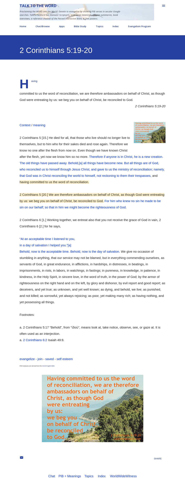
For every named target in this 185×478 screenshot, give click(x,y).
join (40, 359)
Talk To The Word (38, 5)
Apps (62, 26)
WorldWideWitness (123, 476)
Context (25, 125)
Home (23, 26)
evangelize (27, 359)
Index (116, 26)
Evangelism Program (139, 26)
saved (49, 359)
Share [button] (158, 458)
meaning (39, 125)
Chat (51, 476)
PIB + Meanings (69, 476)
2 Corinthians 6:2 (35, 340)
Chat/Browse (43, 26)
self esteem (65, 359)
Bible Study (80, 26)
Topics (99, 26)
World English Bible (48, 366)
